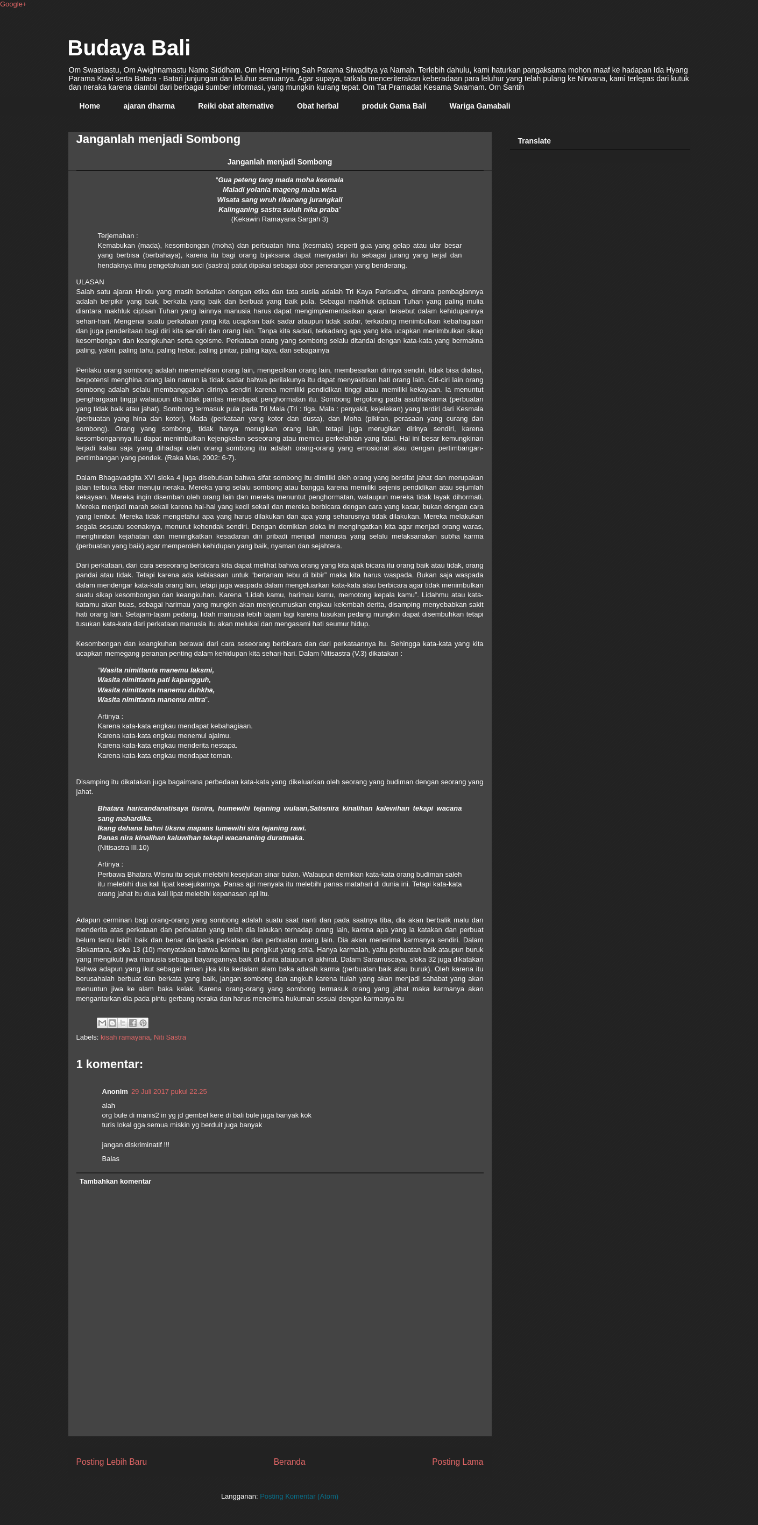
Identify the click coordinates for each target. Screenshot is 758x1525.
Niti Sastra (170, 1037)
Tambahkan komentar (115, 1181)
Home (90, 106)
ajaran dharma (149, 106)
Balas (111, 1159)
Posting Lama (457, 1461)
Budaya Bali (129, 48)
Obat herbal (318, 106)
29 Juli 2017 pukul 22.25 (169, 1091)
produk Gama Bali (394, 106)
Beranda (290, 1461)
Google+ (13, 4)
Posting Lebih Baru (111, 1461)
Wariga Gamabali (480, 106)
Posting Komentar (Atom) (299, 1496)
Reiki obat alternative (236, 106)
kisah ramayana (125, 1037)
